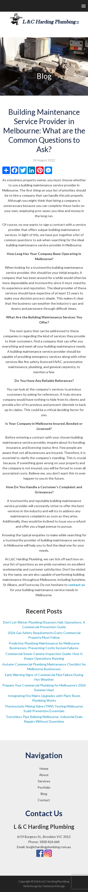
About (44, 775)
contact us (76, 585)
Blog (44, 794)
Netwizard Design (54, 886)
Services (44, 781)
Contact (44, 800)
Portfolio (44, 787)
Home (44, 768)
